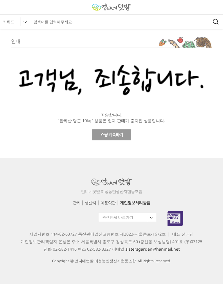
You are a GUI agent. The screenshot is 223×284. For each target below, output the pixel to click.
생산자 (90, 202)
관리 (76, 202)
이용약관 (108, 202)
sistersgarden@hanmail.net (152, 249)
